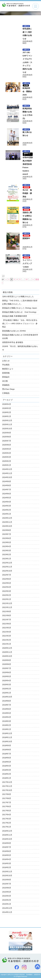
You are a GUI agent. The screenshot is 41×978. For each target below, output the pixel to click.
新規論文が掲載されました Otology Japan (19, 308)
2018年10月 (7, 742)
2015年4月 (6, 896)
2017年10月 (7, 790)
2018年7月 (6, 754)
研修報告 (6, 385)
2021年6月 (6, 624)
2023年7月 (6, 534)
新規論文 (6, 377)
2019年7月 (6, 705)
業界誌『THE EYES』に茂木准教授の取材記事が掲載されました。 (19, 302)
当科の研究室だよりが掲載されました (18, 297)
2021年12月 (7, 603)
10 (26, 279)
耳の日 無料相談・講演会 (27, 193)
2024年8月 (6, 485)
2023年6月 (6, 538)
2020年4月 (6, 681)
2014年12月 (7, 908)
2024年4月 (6, 502)
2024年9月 (6, 481)
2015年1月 (6, 904)
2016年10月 (7, 839)
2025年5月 (6, 449)
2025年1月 (6, 465)
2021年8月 (6, 615)
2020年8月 (6, 664)
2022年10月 (7, 571)
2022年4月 (6, 587)
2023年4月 (6, 546)
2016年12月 (7, 831)
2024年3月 (6, 506)
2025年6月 (6, 445)
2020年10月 (7, 656)
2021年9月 (6, 611)
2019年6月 (6, 709)
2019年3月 (6, 721)
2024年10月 (7, 477)
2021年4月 (6, 632)
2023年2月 (6, 555)
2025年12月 (7, 420)
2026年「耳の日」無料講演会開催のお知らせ (20, 348)
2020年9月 (6, 660)
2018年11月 (7, 737)
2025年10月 (7, 429)
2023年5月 (6, 542)
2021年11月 (7, 607)
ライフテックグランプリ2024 (27, 263)
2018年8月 (6, 750)
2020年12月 (7, 648)
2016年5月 (6, 855)
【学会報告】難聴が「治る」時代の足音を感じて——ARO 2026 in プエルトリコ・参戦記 (20, 323)
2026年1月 (6, 416)
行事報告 (6, 393)
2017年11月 (7, 786)
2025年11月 (7, 424)
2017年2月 (6, 823)
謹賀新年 (26, 238)
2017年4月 (6, 815)
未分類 (26, 85)
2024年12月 (7, 469)
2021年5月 (6, 628)
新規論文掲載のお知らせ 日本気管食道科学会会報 (20, 336)
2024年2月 (6, 510)
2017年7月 (6, 802)
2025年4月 (6, 453)
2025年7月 (6, 441)
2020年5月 (6, 676)
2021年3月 (6, 636)
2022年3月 (6, 591)
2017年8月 (6, 798)
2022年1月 (6, 599)
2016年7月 (6, 847)
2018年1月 (6, 778)
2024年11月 (7, 473)
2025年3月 (6, 457)
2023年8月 (6, 530)
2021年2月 (6, 640)
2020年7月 (6, 668)
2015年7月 (6, 884)
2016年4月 (6, 859)
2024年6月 (6, 494)
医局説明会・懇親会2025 (27, 91)
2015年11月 (7, 872)
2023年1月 (6, 559)
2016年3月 (6, 863)
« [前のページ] (5, 279)
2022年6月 (6, 579)
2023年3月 (6, 551)
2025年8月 (6, 437)
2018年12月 (7, 733)
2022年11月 (7, 567)
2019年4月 (6, 717)
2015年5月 (6, 892)
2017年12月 (7, 782)
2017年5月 (6, 811)
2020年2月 (6, 689)
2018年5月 (6, 762)
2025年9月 (6, 433)
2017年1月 (6, 827)
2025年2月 (6, 461)
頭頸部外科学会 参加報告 (12, 342)
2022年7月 (6, 575)
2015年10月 (7, 876)
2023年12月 (7, 518)
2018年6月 (6, 758)
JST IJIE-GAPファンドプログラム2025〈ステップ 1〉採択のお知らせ (27, 62)
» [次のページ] (33, 279)
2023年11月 (7, 522)
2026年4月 (6, 404)
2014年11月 (7, 912)
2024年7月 (6, 490)
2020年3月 (6, 685)
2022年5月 (6, 583)
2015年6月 (6, 888)
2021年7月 (6, 620)
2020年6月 (6, 672)
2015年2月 (6, 900)
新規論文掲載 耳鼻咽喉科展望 (14, 316)
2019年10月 (7, 697)
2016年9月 (6, 843)
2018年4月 (6, 766)
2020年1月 (6, 693)
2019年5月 (6, 713)
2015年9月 (6, 880)
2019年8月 (6, 701)
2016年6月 (6, 851)
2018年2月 (6, 774)
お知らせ (26, 26)
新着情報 (26, 187)
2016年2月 (6, 867)
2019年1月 (6, 729)
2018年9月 (6, 746)
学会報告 (6, 365)
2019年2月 (6, 725)
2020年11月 (7, 652)
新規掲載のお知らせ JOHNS (14, 331)
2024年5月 (6, 498)
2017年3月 (6, 819)
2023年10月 (7, 526)
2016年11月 (7, 835)
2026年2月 (6, 412)
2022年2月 (6, 595)
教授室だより (27, 154)
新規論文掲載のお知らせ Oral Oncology (19, 312)
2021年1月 (6, 644)
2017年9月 (6, 794)
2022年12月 (7, 563)
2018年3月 (6, 770)
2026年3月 (6, 408)
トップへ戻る (37, 966)
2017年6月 (6, 806)
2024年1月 (6, 514)
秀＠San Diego (8, 389)
